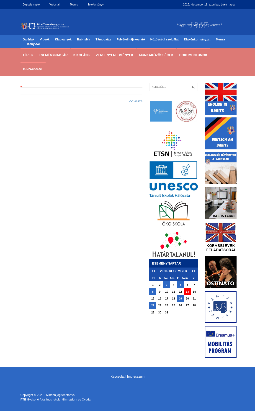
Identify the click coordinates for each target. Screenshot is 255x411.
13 (187, 291)
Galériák (28, 39)
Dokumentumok (193, 55)
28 (194, 305)
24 (166, 305)
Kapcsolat (33, 69)
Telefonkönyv (96, 4)
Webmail (54, 4)
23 (159, 305)
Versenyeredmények (115, 55)
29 (152, 312)
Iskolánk (81, 55)
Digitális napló (31, 4)
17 (166, 298)
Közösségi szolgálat (164, 39)
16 (159, 298)
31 (166, 312)
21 (194, 298)
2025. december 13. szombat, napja (208, 4)
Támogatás (103, 39)
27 (187, 305)
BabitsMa (83, 39)
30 (159, 312)
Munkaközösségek (156, 55)
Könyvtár (33, 44)
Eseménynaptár (53, 55)
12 (180, 291)
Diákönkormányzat (197, 39)
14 (194, 291)
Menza (220, 39)
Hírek (28, 55)
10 (166, 291)
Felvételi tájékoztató (131, 39)
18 (173, 298)
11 (173, 291)
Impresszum (135, 376)
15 (152, 298)
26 (180, 305)
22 (152, 305)
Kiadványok (63, 39)
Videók (44, 39)
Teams (74, 4)
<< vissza (135, 101)
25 (173, 305)
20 (187, 298)
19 (180, 298)
